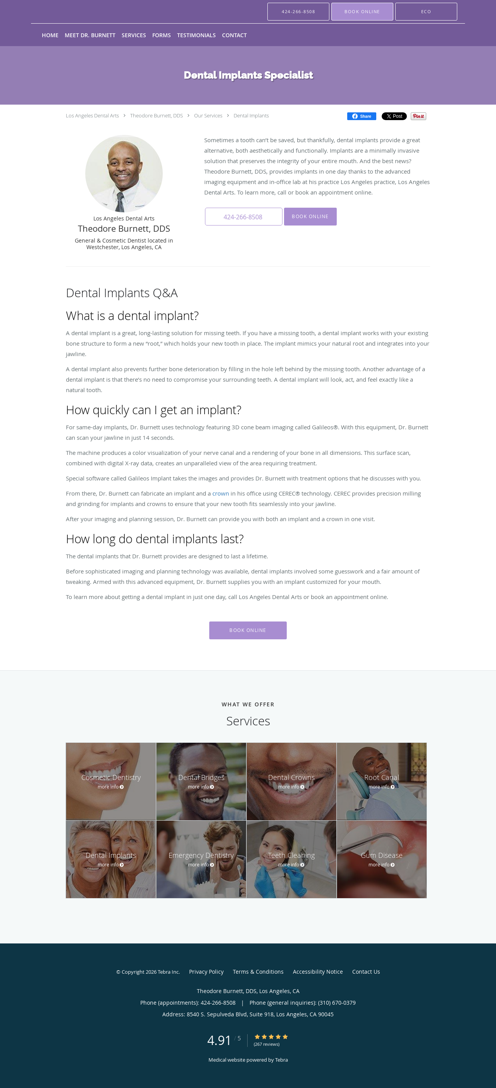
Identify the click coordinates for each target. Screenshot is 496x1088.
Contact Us (366, 971)
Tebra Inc (168, 971)
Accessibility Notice (318, 971)
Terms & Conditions (258, 971)
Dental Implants (251, 115)
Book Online (310, 216)
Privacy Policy (206, 971)
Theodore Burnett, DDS (156, 115)
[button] (362, 12)
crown (220, 493)
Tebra (281, 1059)
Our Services (208, 115)
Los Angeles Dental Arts (92, 115)
